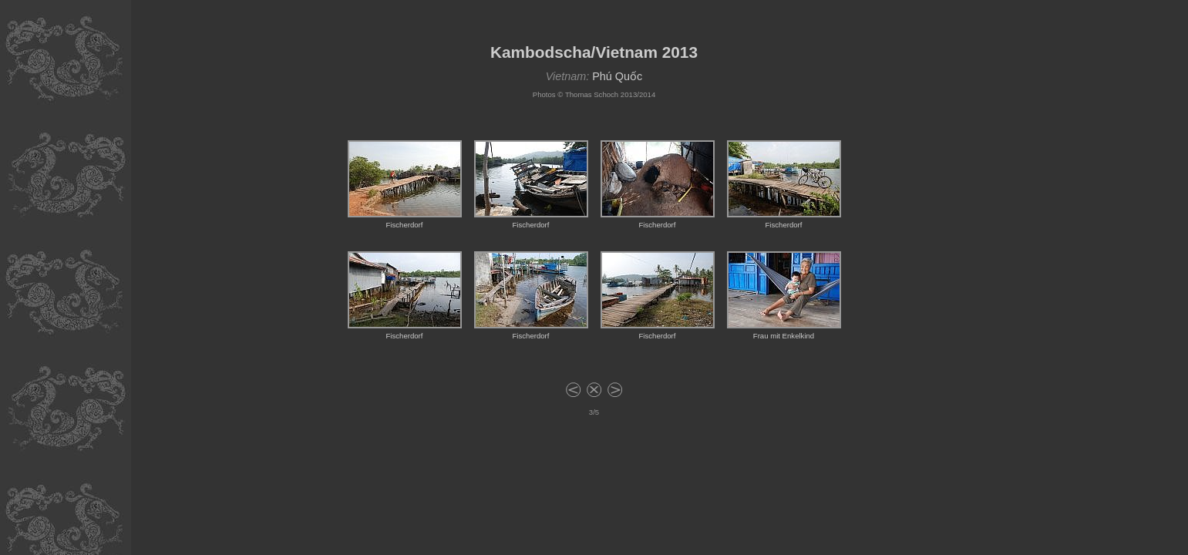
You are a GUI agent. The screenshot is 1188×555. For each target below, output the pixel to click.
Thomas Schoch (591, 94)
